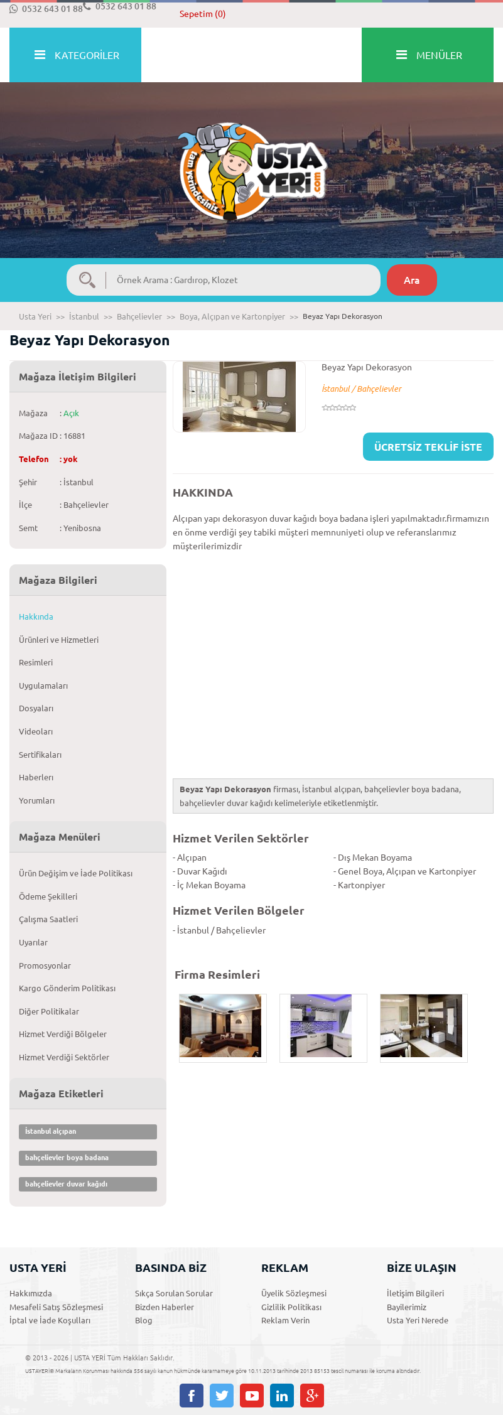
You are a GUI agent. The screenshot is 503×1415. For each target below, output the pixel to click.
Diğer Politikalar (49, 1011)
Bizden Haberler (164, 1307)
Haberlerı (36, 777)
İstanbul (84, 316)
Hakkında (36, 616)
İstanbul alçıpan (50, 1131)
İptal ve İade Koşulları (49, 1320)
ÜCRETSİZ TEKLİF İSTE (428, 447)
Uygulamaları (43, 685)
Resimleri (36, 662)
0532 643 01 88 (46, 9)
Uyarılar (33, 942)
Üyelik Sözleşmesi (294, 1293)
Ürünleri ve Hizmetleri (59, 639)
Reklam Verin (285, 1320)
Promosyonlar (45, 965)
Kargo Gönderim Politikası (67, 988)
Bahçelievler (139, 316)
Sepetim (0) (203, 14)
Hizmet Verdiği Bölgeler (63, 1034)
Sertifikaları (40, 754)
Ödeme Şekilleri (48, 896)
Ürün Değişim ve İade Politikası (76, 873)
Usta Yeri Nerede (417, 1320)
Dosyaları (36, 708)
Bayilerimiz (406, 1307)
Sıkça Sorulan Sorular (174, 1293)
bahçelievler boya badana (67, 1157)
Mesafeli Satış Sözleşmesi (56, 1307)
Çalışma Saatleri (48, 919)
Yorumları (37, 800)
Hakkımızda (30, 1293)
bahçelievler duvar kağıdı (66, 1184)
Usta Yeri (35, 316)
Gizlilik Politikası (291, 1307)
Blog (144, 1320)
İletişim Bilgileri (415, 1293)
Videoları (36, 731)
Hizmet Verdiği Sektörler (64, 1057)
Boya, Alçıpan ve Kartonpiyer (232, 316)
